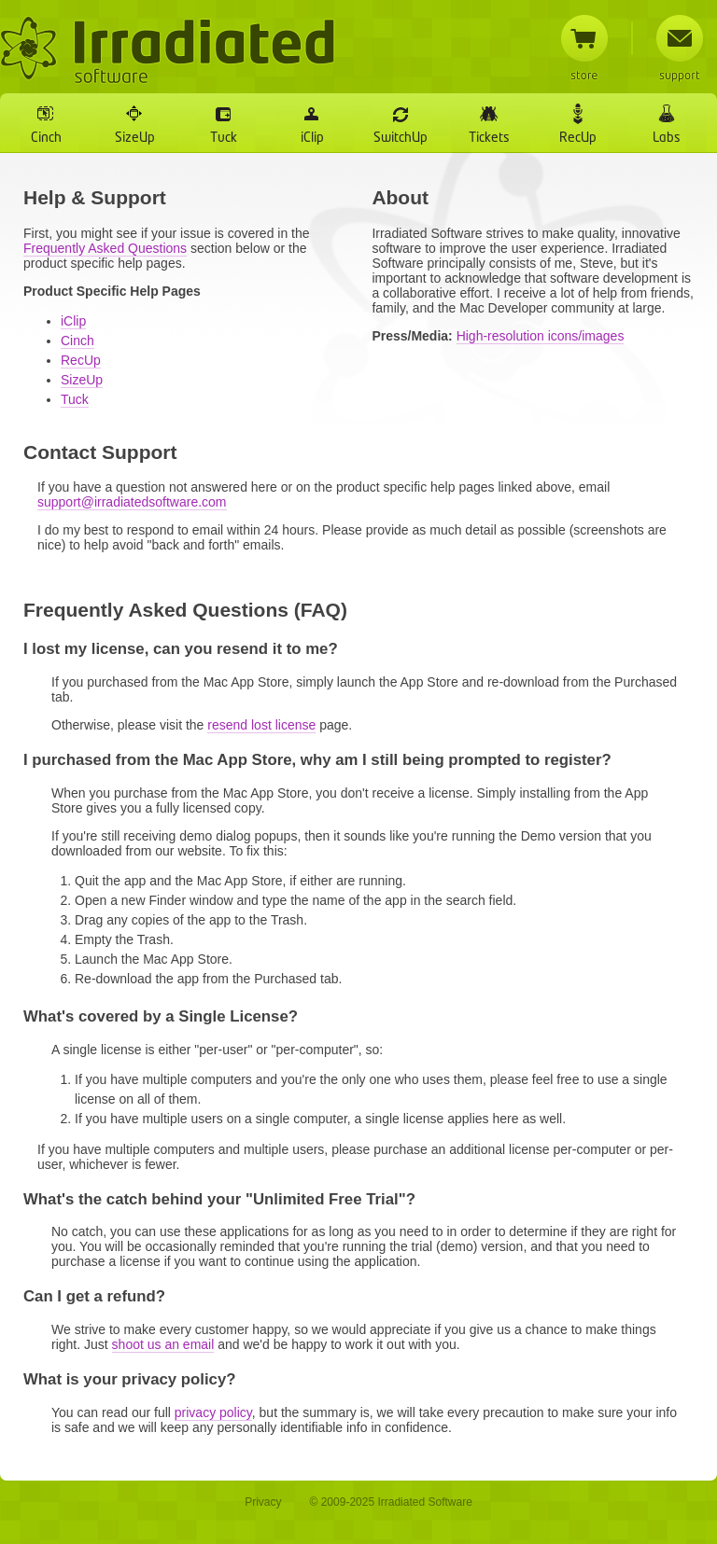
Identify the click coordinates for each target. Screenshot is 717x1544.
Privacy (263, 1502)
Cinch (46, 138)
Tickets (489, 138)
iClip (312, 138)
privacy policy (213, 1412)
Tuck (223, 138)
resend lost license (261, 724)
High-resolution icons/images (541, 335)
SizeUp (135, 138)
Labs (667, 138)
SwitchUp (400, 138)
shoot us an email (163, 1344)
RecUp (578, 138)
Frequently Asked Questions (105, 248)
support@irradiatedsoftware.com (132, 501)
